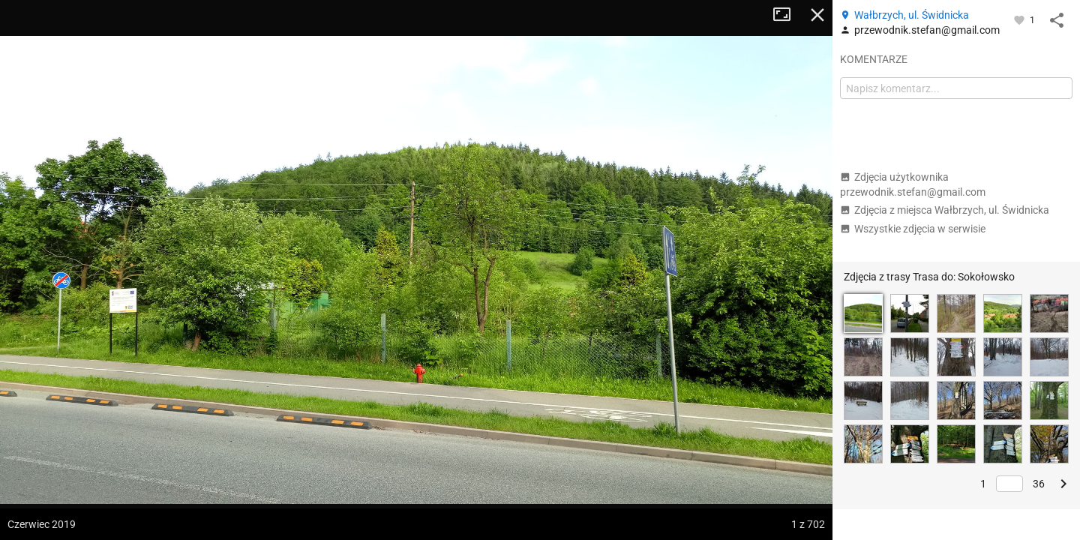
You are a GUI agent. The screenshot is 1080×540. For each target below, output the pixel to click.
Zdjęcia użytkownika (913, 184)
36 (1039, 484)
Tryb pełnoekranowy (787, 15)
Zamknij (817, 15)
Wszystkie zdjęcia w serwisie (913, 229)
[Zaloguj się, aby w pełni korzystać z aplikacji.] (1020, 20)
